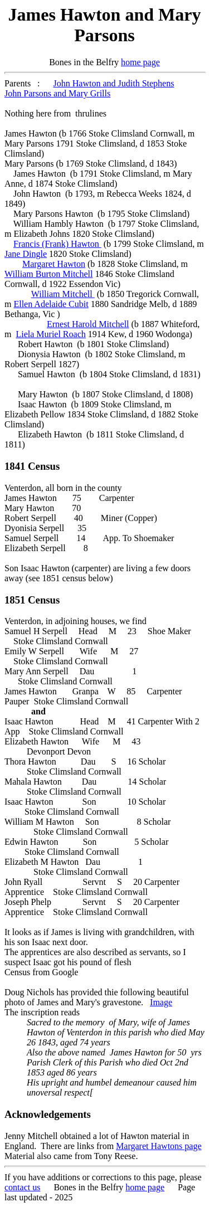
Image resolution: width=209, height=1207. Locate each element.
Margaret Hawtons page (158, 1146)
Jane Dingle (25, 254)
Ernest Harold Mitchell (88, 324)
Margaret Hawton (53, 264)
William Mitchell (63, 294)
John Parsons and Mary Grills (57, 93)
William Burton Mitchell (48, 274)
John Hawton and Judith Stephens (114, 83)
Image (161, 1002)
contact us (22, 1187)
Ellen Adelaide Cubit (50, 304)
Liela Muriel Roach (50, 334)
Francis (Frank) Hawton (57, 244)
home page (140, 62)
